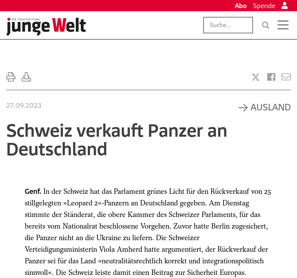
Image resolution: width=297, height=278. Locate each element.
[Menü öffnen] (283, 25)
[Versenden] (286, 77)
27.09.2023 (23, 105)
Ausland (271, 107)
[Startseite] (46, 26)
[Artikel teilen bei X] (255, 77)
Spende (264, 6)
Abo (241, 6)
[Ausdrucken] (10, 77)
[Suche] (265, 25)
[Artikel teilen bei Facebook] (271, 77)
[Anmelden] (285, 6)
